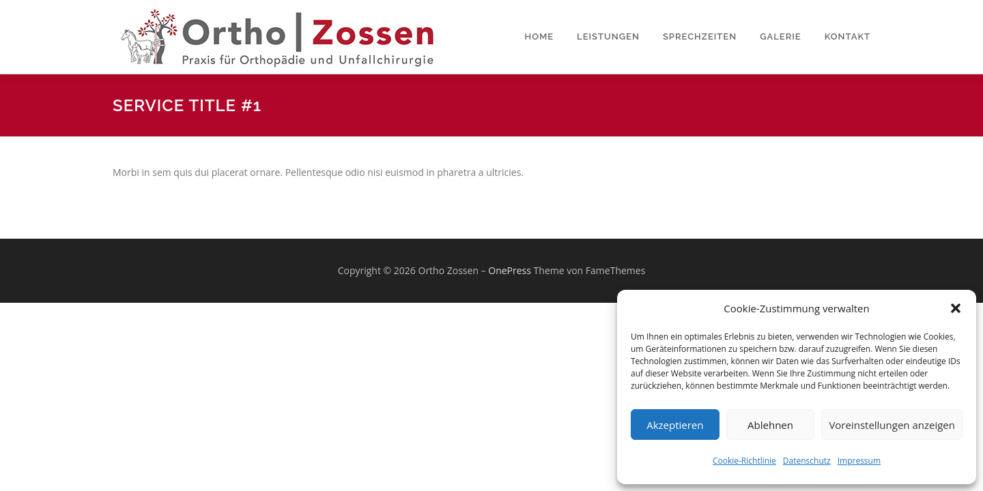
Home (539, 36)
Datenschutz (807, 460)
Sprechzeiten (700, 36)
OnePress (509, 270)
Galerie (780, 36)
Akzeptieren (674, 425)
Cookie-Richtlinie (744, 460)
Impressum (859, 460)
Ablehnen (770, 425)
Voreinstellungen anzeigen (892, 425)
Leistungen (608, 36)
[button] (956, 308)
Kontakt (847, 36)
